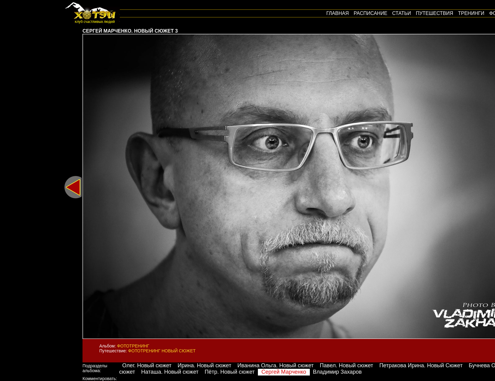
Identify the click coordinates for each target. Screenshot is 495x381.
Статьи (401, 13)
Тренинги (471, 13)
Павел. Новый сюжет (346, 365)
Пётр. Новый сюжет (230, 372)
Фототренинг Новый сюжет (162, 350)
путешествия (434, 13)
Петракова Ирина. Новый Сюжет (421, 365)
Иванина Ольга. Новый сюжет (275, 365)
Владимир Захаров (337, 372)
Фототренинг (133, 345)
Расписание (370, 13)
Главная (337, 13)
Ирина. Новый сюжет (204, 365)
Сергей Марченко (284, 372)
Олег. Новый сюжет (146, 365)
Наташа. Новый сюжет (170, 372)
